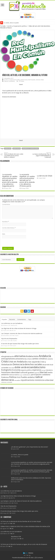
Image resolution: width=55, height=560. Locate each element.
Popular (4, 319)
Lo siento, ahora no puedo (11, 22)
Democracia (24, 79)
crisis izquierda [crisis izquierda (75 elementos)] (33, 362)
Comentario (6, 204)
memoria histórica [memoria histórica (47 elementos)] (14, 374)
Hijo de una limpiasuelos (9, 338)
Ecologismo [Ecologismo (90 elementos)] (6, 370)
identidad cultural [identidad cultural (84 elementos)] (19, 372)
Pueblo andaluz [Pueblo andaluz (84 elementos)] (28, 377)
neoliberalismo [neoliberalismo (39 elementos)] (27, 374)
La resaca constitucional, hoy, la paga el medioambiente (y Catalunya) (41, 155)
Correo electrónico (9, 228)
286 (12, 528)
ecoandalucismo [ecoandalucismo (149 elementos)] (36, 367)
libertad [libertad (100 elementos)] (43, 372)
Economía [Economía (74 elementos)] (16, 370)
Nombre (5, 221)
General (38, 79)
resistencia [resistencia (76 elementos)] (39, 380)
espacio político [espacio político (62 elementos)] (26, 370)
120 (11, 546)
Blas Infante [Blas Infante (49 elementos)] (28, 359)
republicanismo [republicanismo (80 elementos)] (27, 380)
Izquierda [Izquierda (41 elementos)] (36, 372)
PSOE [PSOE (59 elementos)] (18, 377)
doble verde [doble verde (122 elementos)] (21, 367)
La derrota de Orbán (44, 176)
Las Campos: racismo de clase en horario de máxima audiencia (21, 333)
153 (22, 538)
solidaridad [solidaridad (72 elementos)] (48, 380)
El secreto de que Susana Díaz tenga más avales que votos (20, 343)
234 (13, 533)
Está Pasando (31, 79)
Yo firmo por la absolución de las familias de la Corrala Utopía (21, 521)
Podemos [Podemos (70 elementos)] (5, 377)
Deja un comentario (9, 81)
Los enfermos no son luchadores (12, 323)
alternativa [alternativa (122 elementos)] (19, 356)
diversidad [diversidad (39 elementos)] (11, 367)
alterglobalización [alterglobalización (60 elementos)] (7, 356)
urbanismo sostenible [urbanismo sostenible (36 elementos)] (6, 382)
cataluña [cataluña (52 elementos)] (50, 359)
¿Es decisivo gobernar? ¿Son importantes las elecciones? (29, 447)
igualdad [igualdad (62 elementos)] (31, 372)
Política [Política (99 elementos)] (12, 377)
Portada (2, 26)
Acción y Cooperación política (17, 26)
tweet (21, 84)
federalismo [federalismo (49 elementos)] (49, 370)
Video (42, 79)
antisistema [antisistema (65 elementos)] (19, 359)
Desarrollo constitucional (30, 148)
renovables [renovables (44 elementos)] (17, 380)
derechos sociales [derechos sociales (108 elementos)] (33, 364)
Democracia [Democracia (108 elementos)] (18, 364)
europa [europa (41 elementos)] (43, 370)
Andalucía (8, 148)
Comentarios (21, 319)
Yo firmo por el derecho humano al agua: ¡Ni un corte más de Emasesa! (24, 544)
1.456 (13, 523)
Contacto (39, 557)
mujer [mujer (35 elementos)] (21, 374)
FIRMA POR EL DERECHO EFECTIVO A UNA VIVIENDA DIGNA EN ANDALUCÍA (25, 526)
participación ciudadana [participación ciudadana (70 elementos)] (40, 375)
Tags (29, 319)
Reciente (12, 319)
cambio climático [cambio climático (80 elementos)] (39, 359)
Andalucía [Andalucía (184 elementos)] (45, 356)
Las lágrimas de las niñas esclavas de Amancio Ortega (18, 328)
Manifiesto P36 (16, 536)
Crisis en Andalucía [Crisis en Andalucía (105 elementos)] (17, 361)
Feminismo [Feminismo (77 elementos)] (6, 372)
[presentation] (16, 243)
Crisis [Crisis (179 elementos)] (4, 361)
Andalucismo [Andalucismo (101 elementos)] (32, 356)
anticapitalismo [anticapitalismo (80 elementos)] (8, 359)
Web (3, 234)
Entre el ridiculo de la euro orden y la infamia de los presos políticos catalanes (14, 155)
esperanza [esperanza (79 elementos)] (36, 370)
